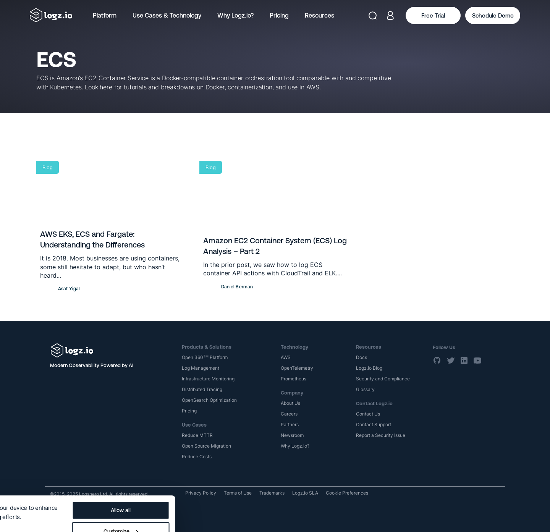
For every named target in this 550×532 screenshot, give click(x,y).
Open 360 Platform (205, 357)
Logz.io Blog (369, 368)
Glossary (365, 389)
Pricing (279, 15)
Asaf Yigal (69, 288)
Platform (104, 15)
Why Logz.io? (235, 15)
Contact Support (373, 424)
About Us (290, 403)
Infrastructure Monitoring (208, 379)
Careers (289, 414)
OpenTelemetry (297, 368)
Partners (290, 424)
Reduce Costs (197, 456)
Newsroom (292, 435)
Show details (24, 495)
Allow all (289, 475)
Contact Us (368, 414)
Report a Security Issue (380, 435)
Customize (289, 496)
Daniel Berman (237, 286)
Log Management (200, 368)
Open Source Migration (206, 446)
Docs (361, 357)
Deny (289, 517)
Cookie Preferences (347, 493)
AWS (286, 357)
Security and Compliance (383, 379)
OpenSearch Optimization (209, 400)
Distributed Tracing (202, 389)
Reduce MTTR (197, 435)
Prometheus (293, 379)
